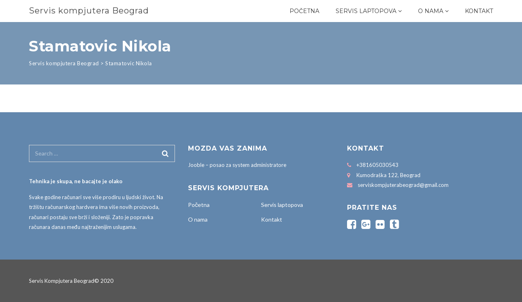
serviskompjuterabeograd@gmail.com (403, 185)
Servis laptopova (366, 11)
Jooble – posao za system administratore (237, 165)
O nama (430, 11)
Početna (304, 11)
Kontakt (479, 11)
